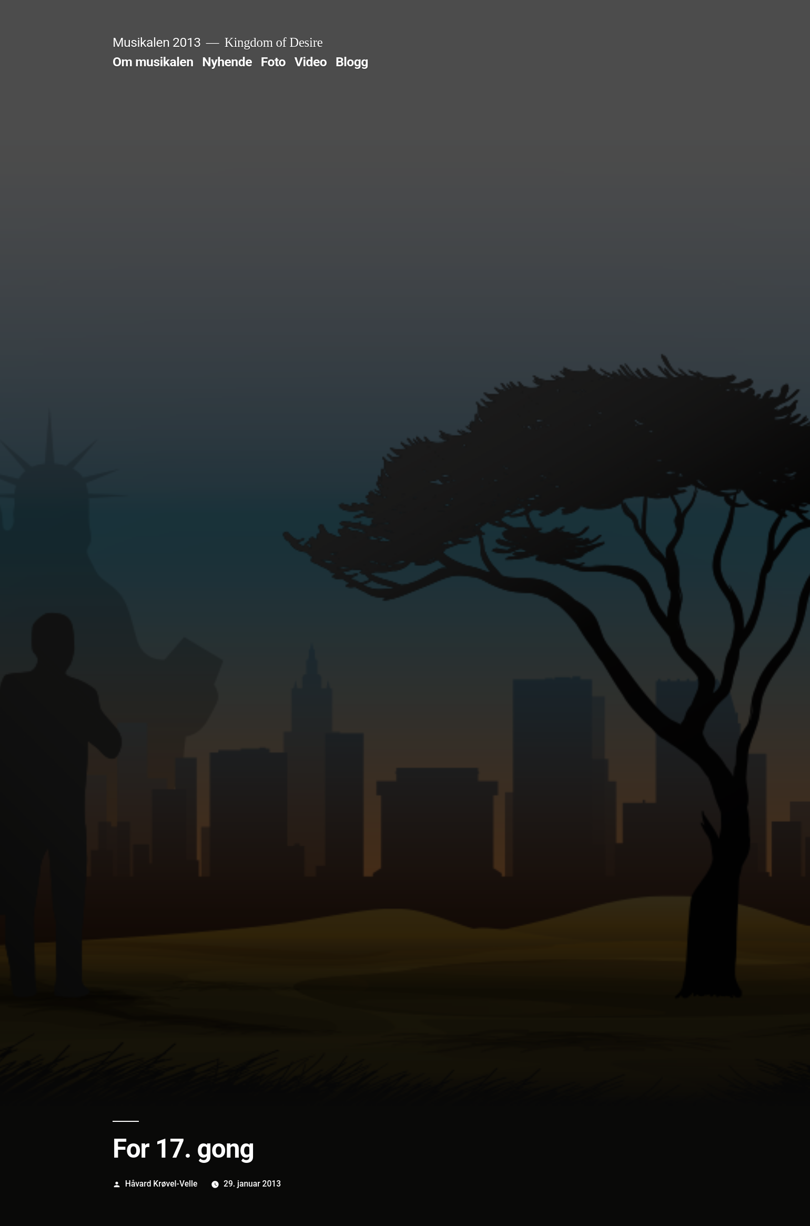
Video (311, 61)
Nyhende (227, 61)
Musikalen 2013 (157, 42)
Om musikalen (153, 61)
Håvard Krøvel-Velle (161, 1184)
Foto (273, 61)
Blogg (352, 61)
